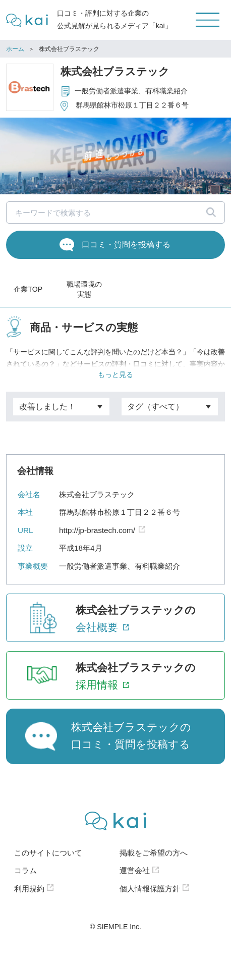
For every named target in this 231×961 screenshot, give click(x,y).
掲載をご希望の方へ (154, 863)
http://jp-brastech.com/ (97, 540)
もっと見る (115, 382)
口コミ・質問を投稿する (126, 244)
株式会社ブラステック (115, 71)
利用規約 (29, 898)
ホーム (15, 48)
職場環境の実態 (84, 289)
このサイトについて (48, 863)
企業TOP (28, 289)
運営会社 (135, 880)
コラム (25, 880)
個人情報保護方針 (150, 898)
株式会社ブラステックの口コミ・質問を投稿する (131, 745)
